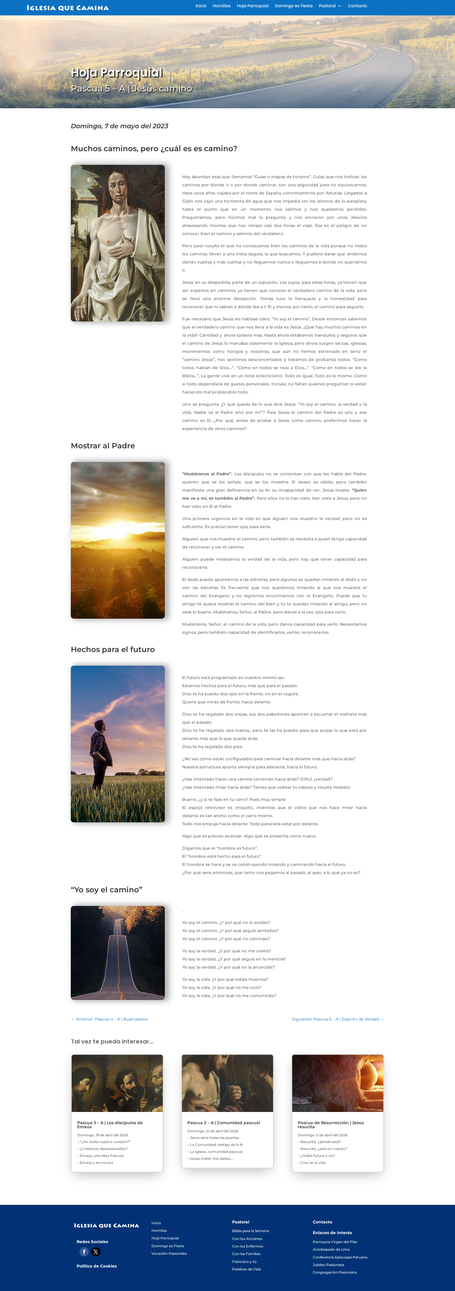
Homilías (221, 6)
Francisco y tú (244, 1261)
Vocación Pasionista (169, 1253)
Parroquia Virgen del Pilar (335, 1242)
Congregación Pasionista (335, 1272)
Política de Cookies (97, 1266)
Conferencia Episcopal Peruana (340, 1257)
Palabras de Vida (246, 1269)
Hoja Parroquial (253, 6)
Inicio (201, 6)
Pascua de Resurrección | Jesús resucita (331, 1124)
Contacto (357, 6)
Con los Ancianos (247, 1238)
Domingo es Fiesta (294, 6)
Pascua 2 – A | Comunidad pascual (223, 1122)
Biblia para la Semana (250, 1231)
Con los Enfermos (247, 1246)
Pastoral (327, 6)
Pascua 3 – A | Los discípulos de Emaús (110, 1124)
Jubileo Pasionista (328, 1265)
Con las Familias (246, 1254)
